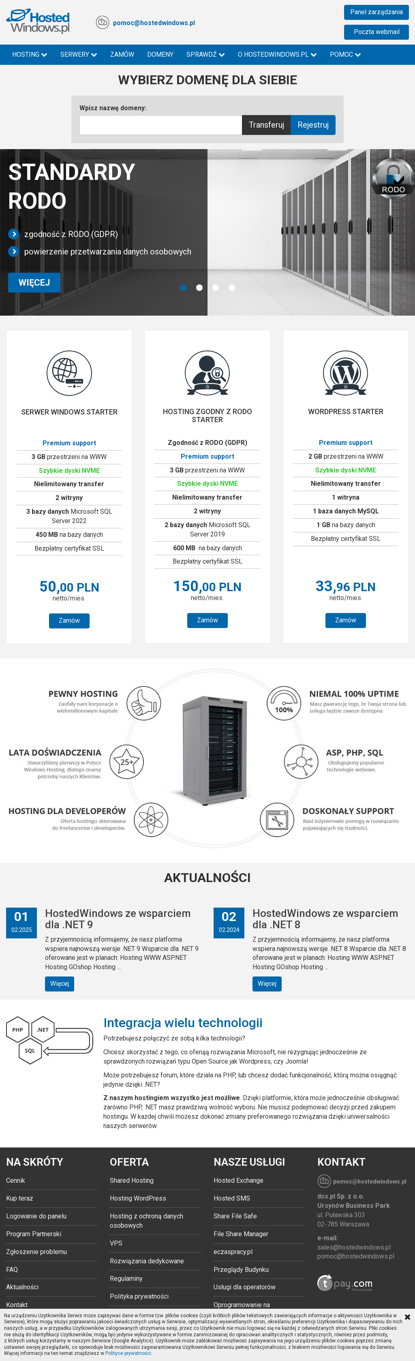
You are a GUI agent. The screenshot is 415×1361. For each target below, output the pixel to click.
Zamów (122, 54)
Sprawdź (205, 54)
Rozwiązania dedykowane (147, 1261)
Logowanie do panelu (36, 1216)
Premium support (69, 443)
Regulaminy (126, 1278)
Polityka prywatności (139, 1296)
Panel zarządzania (376, 12)
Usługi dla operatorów (245, 1287)
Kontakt (17, 1305)
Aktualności (22, 1287)
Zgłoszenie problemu (36, 1252)
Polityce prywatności (128, 1353)
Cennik (15, 1180)
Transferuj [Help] (266, 125)
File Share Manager (241, 1234)
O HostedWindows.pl (277, 54)
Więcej (59, 983)
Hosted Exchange (238, 1180)
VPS (116, 1243)
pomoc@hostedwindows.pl (154, 23)
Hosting (29, 54)
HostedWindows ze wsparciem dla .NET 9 (118, 919)
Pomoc (345, 54)
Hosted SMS (232, 1198)
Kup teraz (19, 1198)
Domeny (160, 54)
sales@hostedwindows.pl (354, 1247)
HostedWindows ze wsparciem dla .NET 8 (325, 919)
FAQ (12, 1269)
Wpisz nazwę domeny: (112, 108)
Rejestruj (313, 125)
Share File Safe (235, 1216)
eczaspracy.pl (233, 1252)
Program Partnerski (33, 1234)
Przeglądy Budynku (241, 1269)
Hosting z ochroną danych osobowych (146, 1220)
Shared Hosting (132, 1180)
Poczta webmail (377, 32)
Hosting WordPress (138, 1198)
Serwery (78, 54)
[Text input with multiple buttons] (161, 125)
